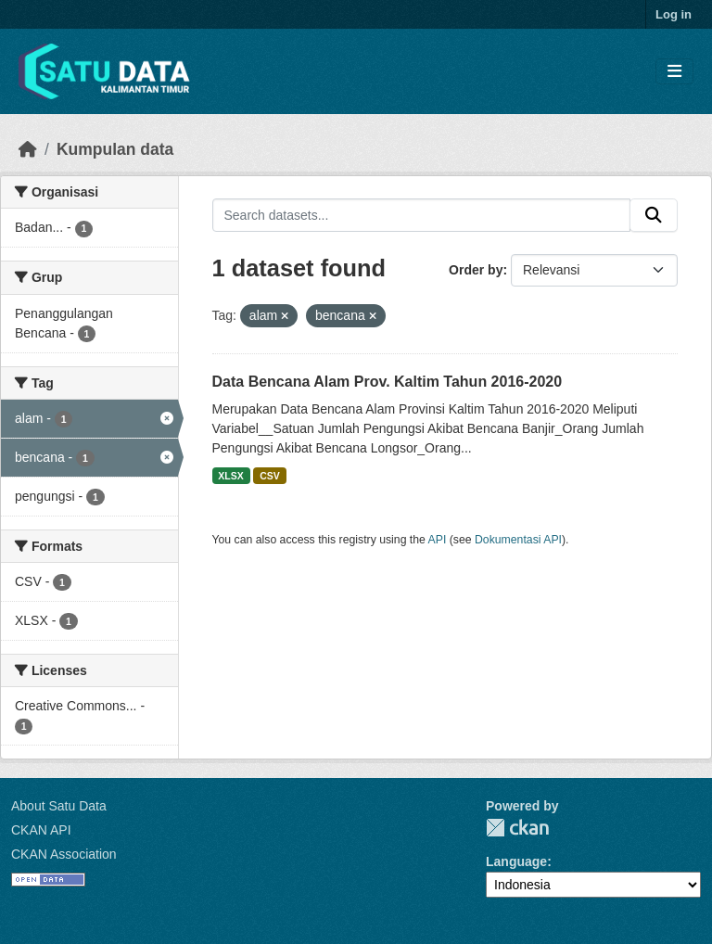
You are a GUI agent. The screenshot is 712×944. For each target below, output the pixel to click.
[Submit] (653, 215)
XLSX (230, 475)
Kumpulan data (115, 149)
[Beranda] (28, 149)
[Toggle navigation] (674, 71)
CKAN (517, 827)
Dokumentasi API (518, 539)
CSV (270, 475)
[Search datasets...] (421, 215)
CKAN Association (64, 854)
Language (516, 861)
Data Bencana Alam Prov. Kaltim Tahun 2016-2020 (387, 381)
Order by (475, 269)
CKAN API (41, 830)
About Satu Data (59, 805)
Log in (673, 14)
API (437, 539)
